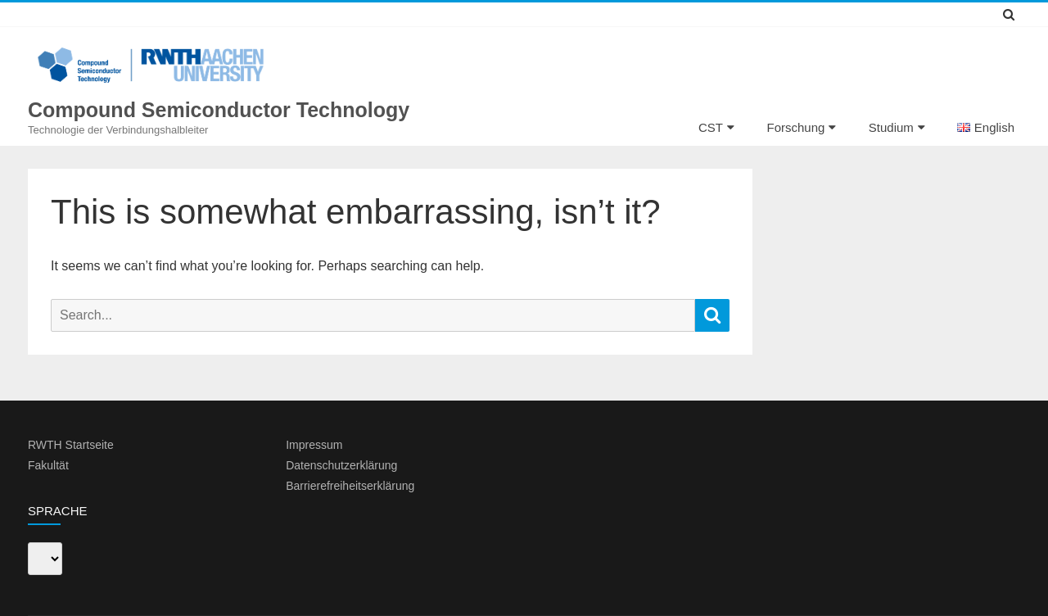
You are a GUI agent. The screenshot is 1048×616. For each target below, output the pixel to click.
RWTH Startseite (71, 444)
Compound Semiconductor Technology (218, 110)
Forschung (795, 127)
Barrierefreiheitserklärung (350, 485)
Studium (891, 127)
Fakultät (48, 465)
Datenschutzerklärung (341, 465)
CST (710, 127)
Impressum (314, 444)
